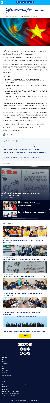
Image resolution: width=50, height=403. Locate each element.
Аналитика (5, 365)
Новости (8, 7)
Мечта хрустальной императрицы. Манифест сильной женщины (29, 204)
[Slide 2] (31, 218)
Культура (20, 208)
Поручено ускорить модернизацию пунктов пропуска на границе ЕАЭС (24, 152)
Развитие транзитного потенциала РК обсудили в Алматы (21, 146)
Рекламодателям (6, 383)
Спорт (4, 374)
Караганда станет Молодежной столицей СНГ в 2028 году (21, 157)
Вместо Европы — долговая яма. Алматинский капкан (32, 213)
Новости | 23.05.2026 (7, 197)
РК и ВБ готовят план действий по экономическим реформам (22, 155)
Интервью (5, 366)
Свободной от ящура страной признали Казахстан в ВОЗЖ (21, 149)
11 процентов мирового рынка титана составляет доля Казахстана (23, 144)
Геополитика (5, 359)
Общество (21, 216)
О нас (3, 381)
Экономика (5, 363)
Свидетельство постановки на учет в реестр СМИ (14, 384)
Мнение (4, 368)
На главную (25, 335)
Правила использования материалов (11, 393)
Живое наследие (6, 375)
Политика (4, 361)
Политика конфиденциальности (10, 391)
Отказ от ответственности (8, 395)
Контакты (4, 386)
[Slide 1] (18, 218)
